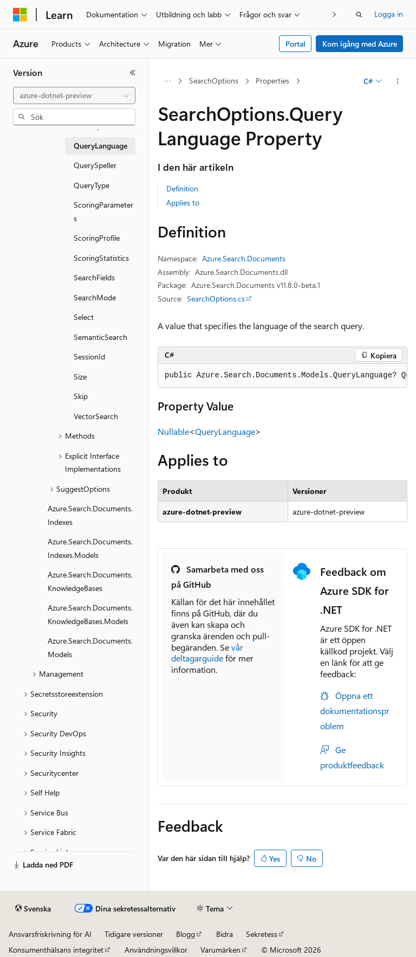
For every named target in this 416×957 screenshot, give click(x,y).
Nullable (173, 431)
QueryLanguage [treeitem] (100, 145)
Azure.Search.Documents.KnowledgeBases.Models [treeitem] (90, 614)
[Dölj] (132, 72)
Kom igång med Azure (359, 43)
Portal (295, 43)
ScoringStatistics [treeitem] (101, 258)
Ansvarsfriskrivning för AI (50, 934)
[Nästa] (334, 14)
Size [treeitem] (80, 376)
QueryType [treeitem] (91, 185)
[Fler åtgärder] (397, 81)
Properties (272, 80)
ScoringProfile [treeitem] (97, 238)
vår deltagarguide (207, 652)
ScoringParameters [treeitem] (103, 211)
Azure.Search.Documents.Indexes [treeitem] (90, 515)
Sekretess (261, 934)
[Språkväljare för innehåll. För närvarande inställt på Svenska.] (33, 908)
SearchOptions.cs (216, 298)
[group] (282, 376)
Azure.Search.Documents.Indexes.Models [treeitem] (90, 548)
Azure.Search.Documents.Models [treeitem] (90, 647)
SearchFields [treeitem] (94, 277)
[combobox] (74, 95)
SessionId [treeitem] (89, 356)
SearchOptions (213, 80)
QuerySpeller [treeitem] (95, 165)
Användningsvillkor (156, 950)
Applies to (182, 202)
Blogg (185, 934)
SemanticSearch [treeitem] (100, 337)
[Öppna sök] (359, 14)
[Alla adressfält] (167, 81)
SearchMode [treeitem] (95, 297)
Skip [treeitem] (81, 396)
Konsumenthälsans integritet (56, 950)
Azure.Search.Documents (243, 258)
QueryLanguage (225, 431)
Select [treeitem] (84, 317)
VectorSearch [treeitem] (96, 416)
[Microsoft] (20, 15)
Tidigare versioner (134, 934)
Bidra (224, 934)
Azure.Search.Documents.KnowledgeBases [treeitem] (90, 581)
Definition (182, 188)
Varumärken (220, 950)
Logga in (388, 14)
